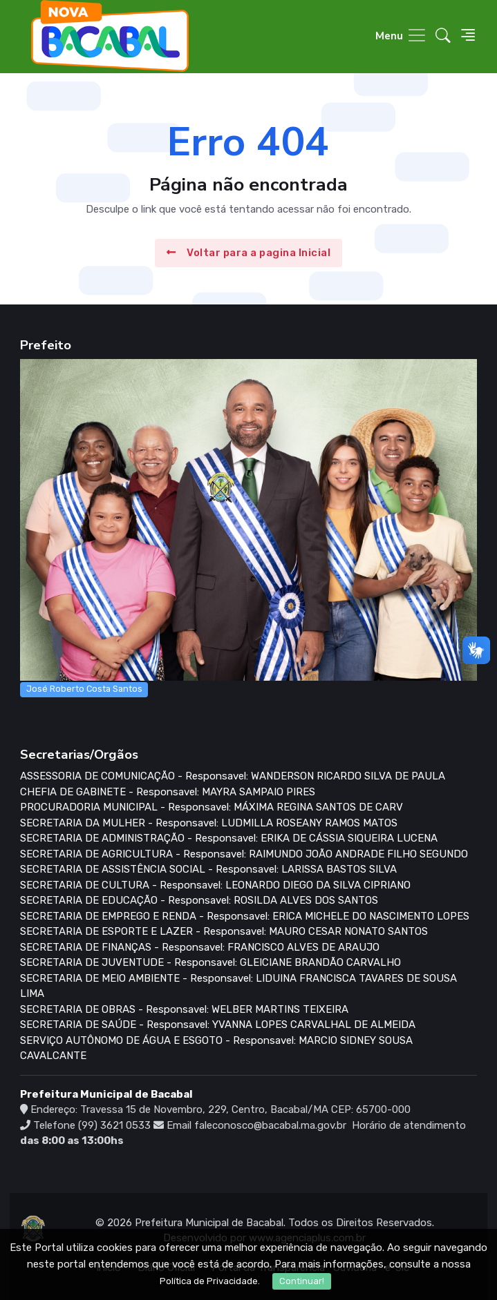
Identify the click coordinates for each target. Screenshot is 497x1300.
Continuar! (301, 1281)
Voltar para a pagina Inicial (249, 252)
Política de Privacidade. (210, 1281)
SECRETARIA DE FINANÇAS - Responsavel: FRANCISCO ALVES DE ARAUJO (199, 947)
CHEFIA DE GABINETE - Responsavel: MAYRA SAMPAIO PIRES (167, 792)
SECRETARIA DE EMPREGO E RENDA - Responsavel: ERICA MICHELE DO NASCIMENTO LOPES (244, 916)
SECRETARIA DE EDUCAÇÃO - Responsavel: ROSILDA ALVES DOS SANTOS (199, 900)
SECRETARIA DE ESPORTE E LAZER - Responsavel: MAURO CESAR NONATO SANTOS (224, 931)
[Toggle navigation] (401, 36)
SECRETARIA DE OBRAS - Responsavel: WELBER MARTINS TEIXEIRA (184, 1009)
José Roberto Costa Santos (84, 688)
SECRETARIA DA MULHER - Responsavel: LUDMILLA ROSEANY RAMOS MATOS (208, 823)
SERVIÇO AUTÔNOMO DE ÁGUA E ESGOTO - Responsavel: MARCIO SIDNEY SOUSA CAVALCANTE (216, 1048)
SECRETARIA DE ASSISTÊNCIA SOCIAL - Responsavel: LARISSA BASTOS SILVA (208, 869)
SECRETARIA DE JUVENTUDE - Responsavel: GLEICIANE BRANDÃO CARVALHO (210, 962)
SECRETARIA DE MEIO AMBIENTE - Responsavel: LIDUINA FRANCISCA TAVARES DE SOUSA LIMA (238, 986)
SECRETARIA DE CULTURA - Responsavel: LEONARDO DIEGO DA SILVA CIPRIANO (215, 885)
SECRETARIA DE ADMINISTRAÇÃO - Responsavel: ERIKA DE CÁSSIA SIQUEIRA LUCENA (229, 838)
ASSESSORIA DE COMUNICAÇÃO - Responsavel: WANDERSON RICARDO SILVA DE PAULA (232, 776)
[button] (443, 36)
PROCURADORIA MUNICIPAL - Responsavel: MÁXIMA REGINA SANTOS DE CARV (211, 807)
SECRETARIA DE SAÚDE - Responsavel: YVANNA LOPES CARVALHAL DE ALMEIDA (217, 1024)
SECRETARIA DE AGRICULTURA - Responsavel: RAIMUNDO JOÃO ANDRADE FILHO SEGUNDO (244, 854)
